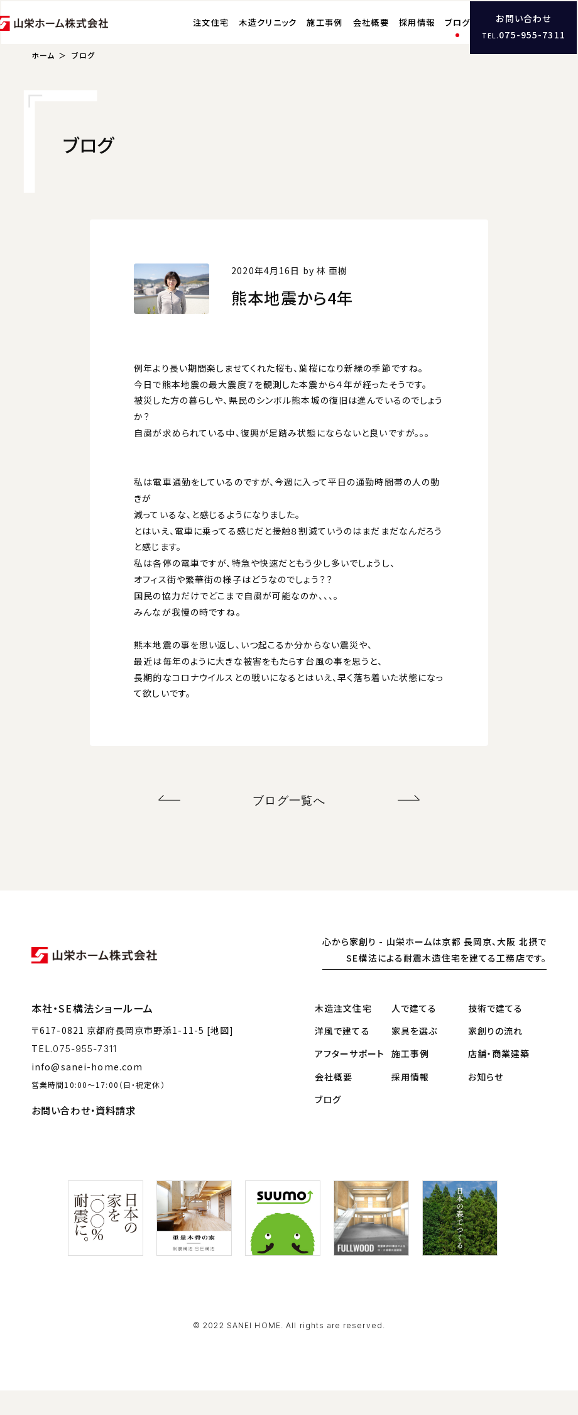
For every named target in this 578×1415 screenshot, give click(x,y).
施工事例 (297, 35)
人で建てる (414, 1032)
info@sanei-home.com (87, 1090)
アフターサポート (349, 1078)
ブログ (430, 35)
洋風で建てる (342, 1055)
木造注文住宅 (343, 1032)
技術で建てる (495, 1032)
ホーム (43, 84)
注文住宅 (184, 35)
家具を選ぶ (414, 1055)
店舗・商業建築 (499, 1078)
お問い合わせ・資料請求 (83, 1134)
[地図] (220, 1054)
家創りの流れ (495, 1055)
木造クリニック (241, 35)
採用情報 (390, 35)
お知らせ (485, 1100)
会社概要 (343, 35)
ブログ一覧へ (289, 826)
